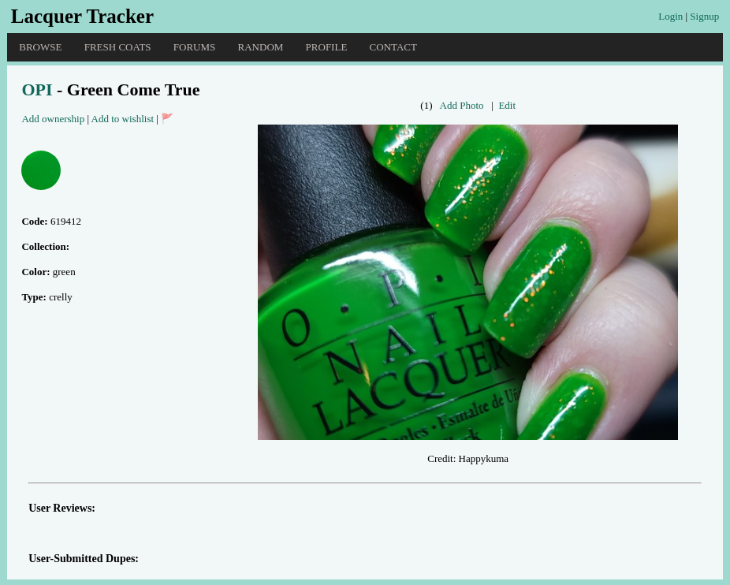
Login (670, 16)
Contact (393, 47)
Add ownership (52, 119)
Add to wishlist (122, 119)
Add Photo (462, 105)
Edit (507, 105)
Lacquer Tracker (82, 16)
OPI (36, 89)
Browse (40, 47)
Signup (704, 16)
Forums (194, 47)
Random (261, 47)
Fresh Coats (117, 47)
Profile (327, 47)
